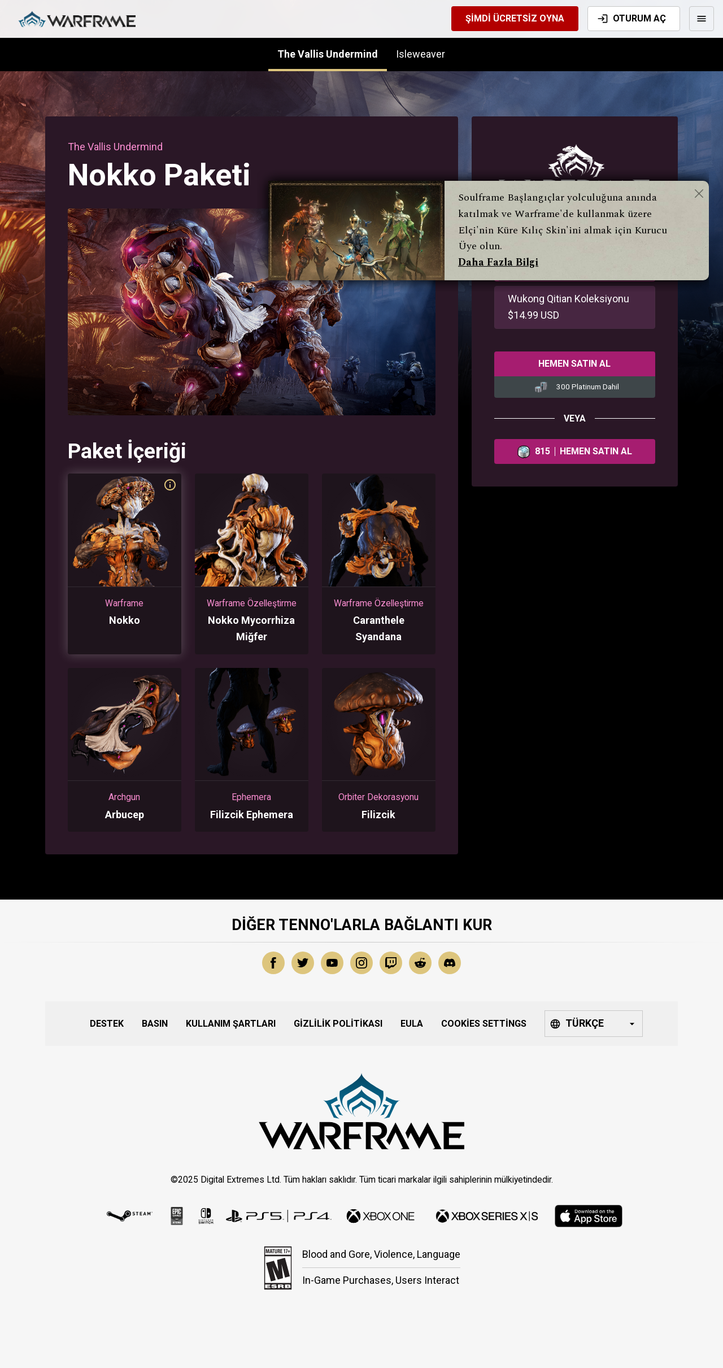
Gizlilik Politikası (338, 1023)
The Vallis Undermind (327, 54)
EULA (411, 1023)
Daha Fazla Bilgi (498, 262)
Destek (107, 1023)
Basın (155, 1023)
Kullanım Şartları (231, 1023)
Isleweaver (421, 54)
